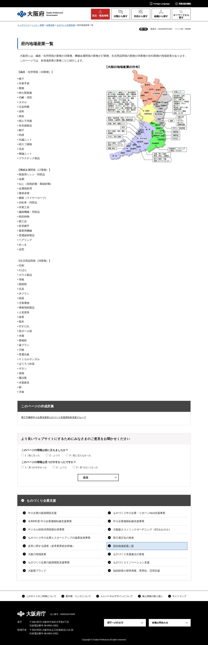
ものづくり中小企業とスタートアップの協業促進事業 (59, 537)
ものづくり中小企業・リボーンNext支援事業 (139, 513)
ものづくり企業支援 (66, 25)
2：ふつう (54, 455)
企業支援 (50, 25)
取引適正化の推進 (123, 537)
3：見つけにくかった (87, 467)
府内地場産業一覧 (123, 546)
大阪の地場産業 (37, 554)
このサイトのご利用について (41, 596)
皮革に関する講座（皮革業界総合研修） (51, 546)
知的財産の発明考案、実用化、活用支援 (136, 570)
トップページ (23, 25)
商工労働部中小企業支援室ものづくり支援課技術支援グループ (53, 417)
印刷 (145, 29)
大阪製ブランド (37, 570)
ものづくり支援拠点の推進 (128, 554)
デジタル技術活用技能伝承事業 (46, 529)
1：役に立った (32, 455)
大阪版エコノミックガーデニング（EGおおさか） (142, 529)
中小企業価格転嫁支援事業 (128, 521)
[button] (159, 3)
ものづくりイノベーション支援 (131, 562)
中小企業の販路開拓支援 (42, 513)
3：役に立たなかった (80, 455)
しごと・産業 (38, 25)
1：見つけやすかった (36, 467)
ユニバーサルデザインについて (116, 596)
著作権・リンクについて (78, 596)
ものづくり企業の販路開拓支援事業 (49, 562)
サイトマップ (179, 596)
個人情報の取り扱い (152, 596)
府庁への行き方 (115, 622)
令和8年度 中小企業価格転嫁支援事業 (50, 521)
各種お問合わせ (160, 622)
